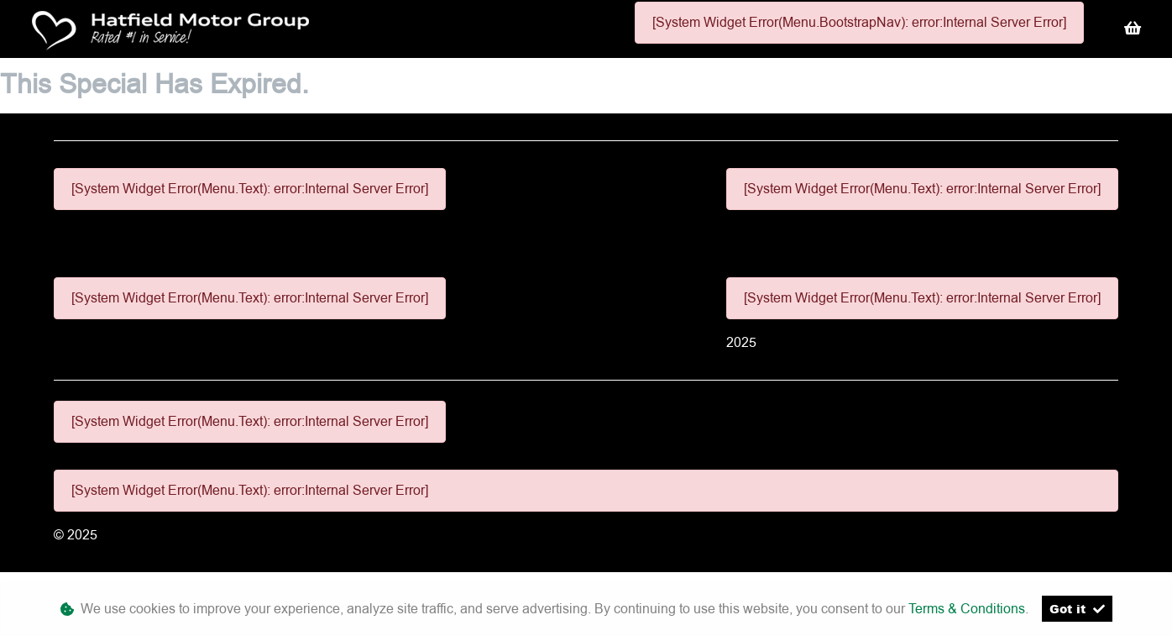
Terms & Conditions (966, 608)
